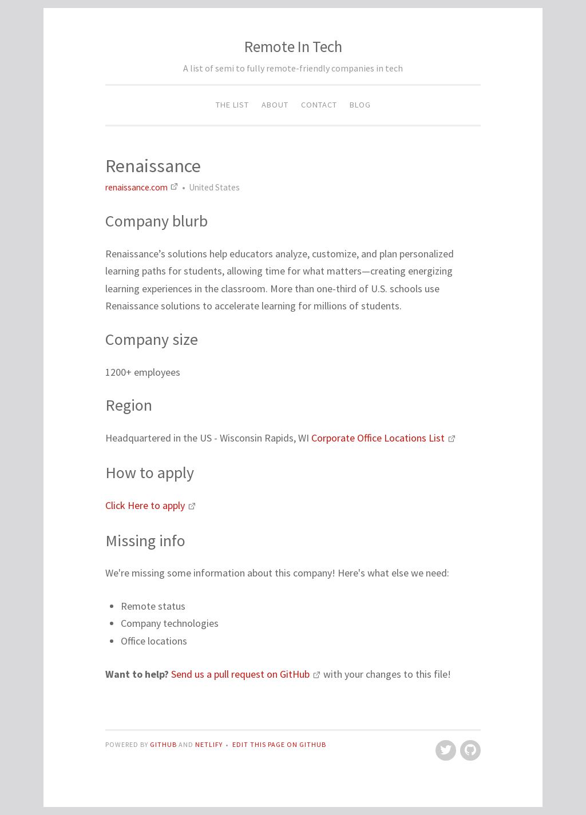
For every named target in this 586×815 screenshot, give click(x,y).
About (275, 105)
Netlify (209, 744)
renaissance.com (142, 187)
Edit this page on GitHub (279, 744)
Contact (319, 105)
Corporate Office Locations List (383, 437)
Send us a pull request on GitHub (247, 674)
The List (232, 105)
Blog (360, 105)
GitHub (164, 744)
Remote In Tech (293, 46)
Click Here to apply (150, 505)
